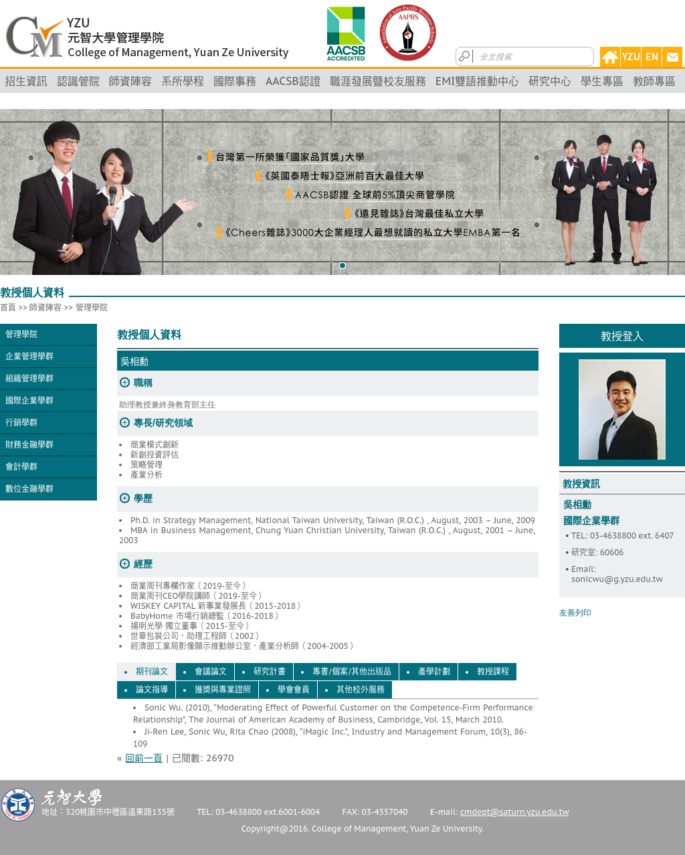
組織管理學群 (29, 378)
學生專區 (602, 81)
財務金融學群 (29, 445)
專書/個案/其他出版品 (351, 671)
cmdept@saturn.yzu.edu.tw (514, 812)
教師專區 (654, 81)
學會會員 (294, 689)
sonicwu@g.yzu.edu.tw (617, 579)
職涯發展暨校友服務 (378, 81)
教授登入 (622, 335)
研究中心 (549, 81)
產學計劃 (434, 671)
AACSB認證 (293, 81)
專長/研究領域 (163, 422)
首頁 (8, 307)
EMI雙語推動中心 (477, 81)
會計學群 (21, 467)
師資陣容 (130, 81)
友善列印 (575, 613)
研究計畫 (270, 671)
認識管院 (78, 81)
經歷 (143, 564)
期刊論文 (152, 671)
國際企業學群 (29, 400)
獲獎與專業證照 (223, 689)
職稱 (143, 382)
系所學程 (182, 81)
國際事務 (234, 81)
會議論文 (211, 671)
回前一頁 (144, 758)
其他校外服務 (360, 689)
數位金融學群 (29, 489)
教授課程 (493, 671)
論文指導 (152, 689)
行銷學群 (21, 422)
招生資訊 (26, 81)
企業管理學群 (29, 356)
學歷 (143, 498)
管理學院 (92, 307)
